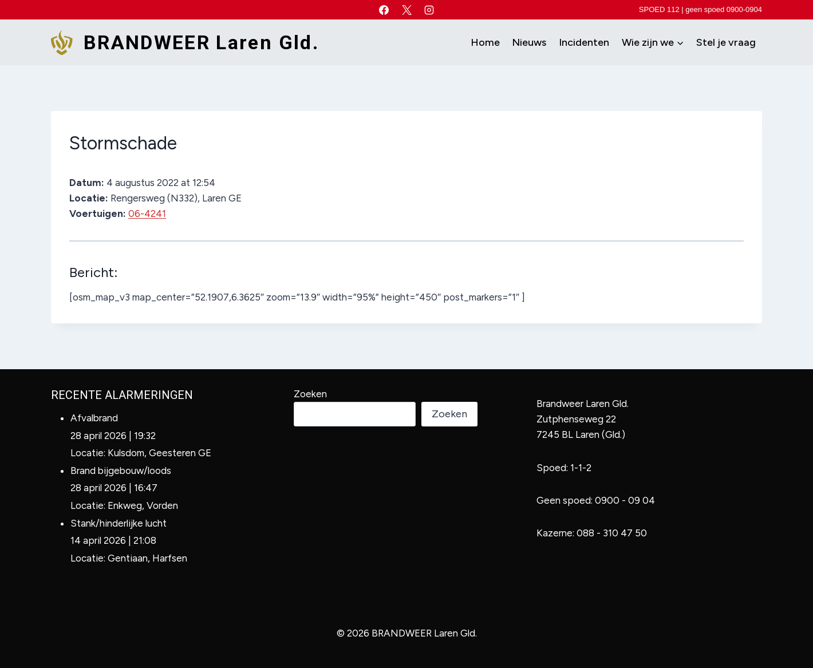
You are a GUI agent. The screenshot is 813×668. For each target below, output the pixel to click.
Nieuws (529, 42)
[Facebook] (384, 9)
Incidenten (584, 42)
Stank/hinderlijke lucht (118, 523)
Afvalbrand (94, 418)
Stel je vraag (726, 42)
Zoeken (310, 394)
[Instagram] (429, 9)
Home (485, 42)
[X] (406, 9)
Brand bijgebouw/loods (120, 470)
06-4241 (147, 213)
